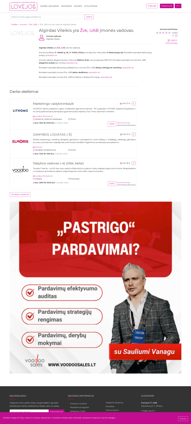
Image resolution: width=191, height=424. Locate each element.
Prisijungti (152, 6)
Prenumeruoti (56, 412)
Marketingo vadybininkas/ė (53, 103)
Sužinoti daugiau (108, 418)
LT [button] (177, 6)
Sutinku (183, 419)
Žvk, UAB (33, 24)
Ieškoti (89, 17)
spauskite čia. (51, 55)
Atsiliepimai (90, 6)
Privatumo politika (78, 404)
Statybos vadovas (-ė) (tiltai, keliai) (58, 163)
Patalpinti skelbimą (114, 403)
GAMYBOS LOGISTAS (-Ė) (52, 134)
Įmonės (78, 6)
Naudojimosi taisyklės (79, 407)
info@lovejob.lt (148, 411)
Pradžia (14, 24)
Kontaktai (110, 406)
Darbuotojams (112, 410)
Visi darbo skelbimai (20, 194)
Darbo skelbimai (49, 6)
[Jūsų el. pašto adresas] (29, 411)
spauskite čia (71, 63)
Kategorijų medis (77, 411)
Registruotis (167, 6)
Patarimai (66, 6)
